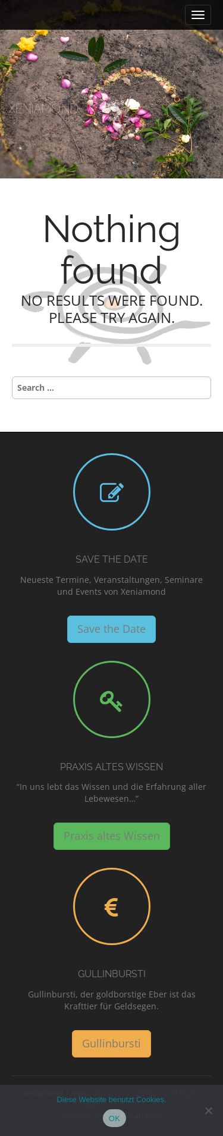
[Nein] (208, 1110)
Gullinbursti (112, 974)
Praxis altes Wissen (111, 767)
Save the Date (112, 559)
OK (114, 1118)
